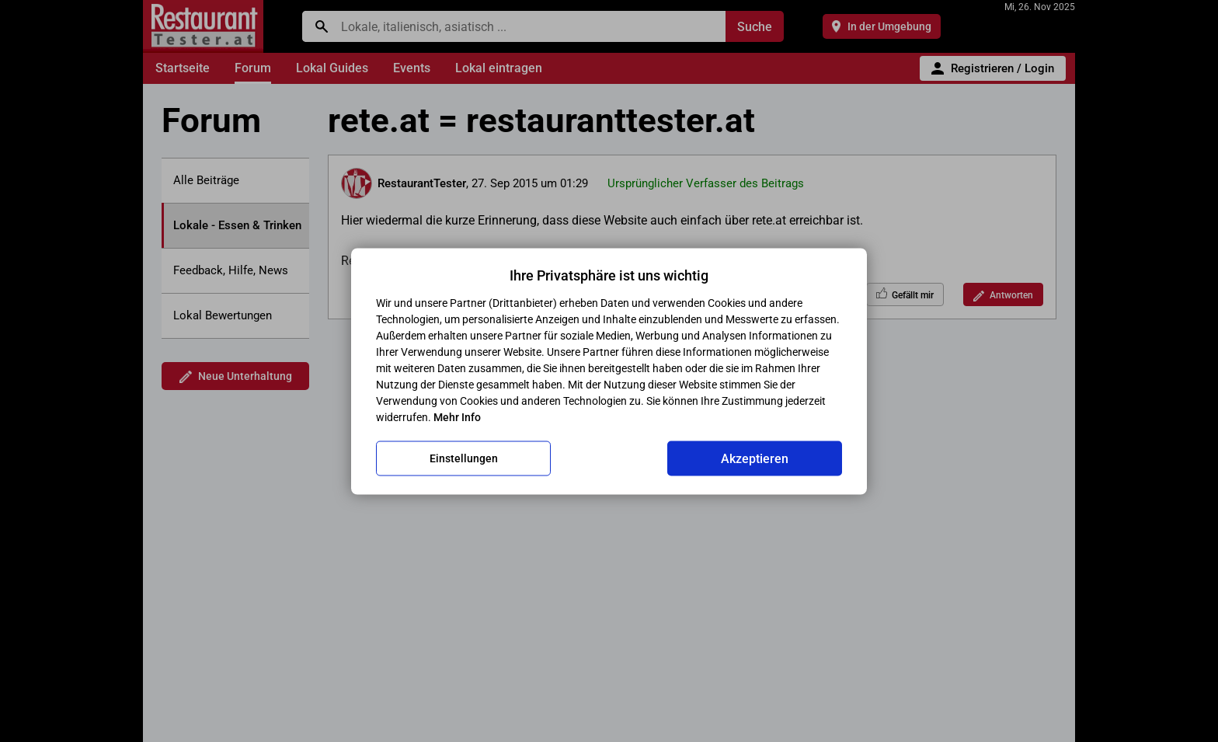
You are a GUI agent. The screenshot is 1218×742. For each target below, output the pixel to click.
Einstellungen (464, 458)
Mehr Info (457, 416)
